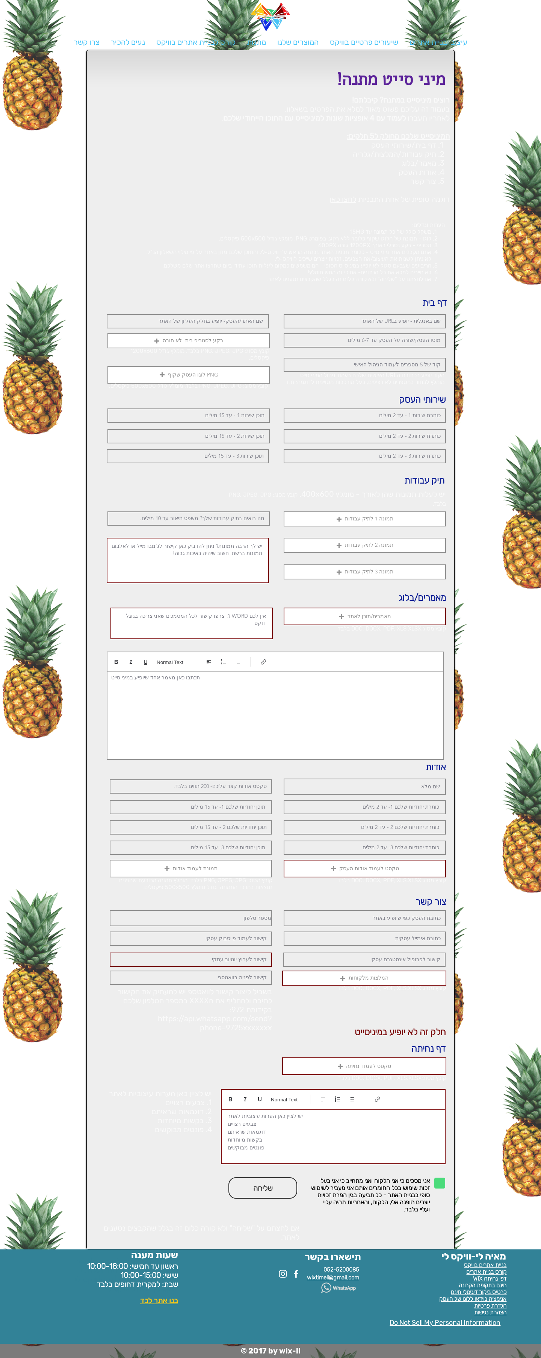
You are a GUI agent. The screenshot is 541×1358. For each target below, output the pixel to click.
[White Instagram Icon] (283, 1274)
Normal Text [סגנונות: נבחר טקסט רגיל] (170, 662)
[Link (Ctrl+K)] (263, 661)
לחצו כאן (342, 199)
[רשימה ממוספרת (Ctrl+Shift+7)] (223, 661)
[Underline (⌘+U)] (145, 661)
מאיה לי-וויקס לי (473, 1256)
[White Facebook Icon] (296, 1274)
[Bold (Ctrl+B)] (116, 661)
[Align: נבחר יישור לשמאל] (208, 661)
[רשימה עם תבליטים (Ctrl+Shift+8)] (238, 661)
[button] (298, 42)
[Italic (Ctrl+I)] (130, 661)
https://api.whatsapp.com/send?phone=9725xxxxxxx (215, 1023)
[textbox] (275, 714)
